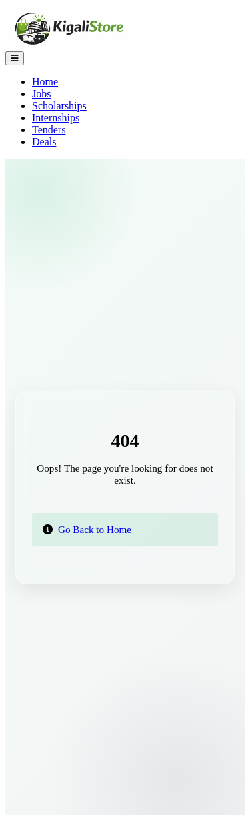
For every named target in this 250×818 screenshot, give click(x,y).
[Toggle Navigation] (14, 58)
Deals (44, 141)
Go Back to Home (94, 529)
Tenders (48, 129)
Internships (55, 117)
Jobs (41, 93)
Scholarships (59, 105)
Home (45, 81)
